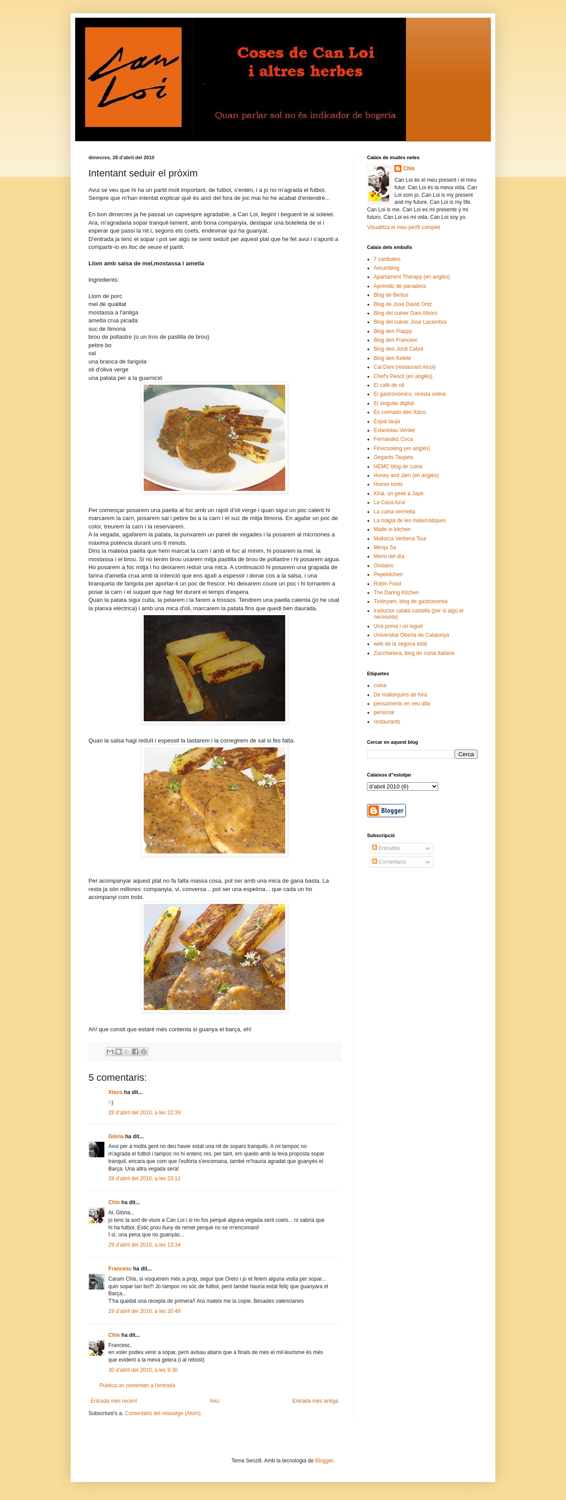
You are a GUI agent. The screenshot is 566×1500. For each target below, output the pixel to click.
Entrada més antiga (315, 1401)
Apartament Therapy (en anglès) (412, 277)
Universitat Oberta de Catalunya (411, 635)
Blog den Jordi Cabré (399, 349)
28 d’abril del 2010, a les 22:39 (144, 1113)
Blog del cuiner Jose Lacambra (410, 322)
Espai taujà (387, 421)
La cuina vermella (394, 512)
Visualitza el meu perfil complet (403, 227)
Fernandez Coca (393, 439)
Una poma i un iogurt (398, 626)
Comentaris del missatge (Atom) (162, 1413)
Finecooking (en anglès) (402, 448)
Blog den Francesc (396, 340)
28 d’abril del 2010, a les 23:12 (144, 1178)
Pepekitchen (388, 574)
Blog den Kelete (392, 358)
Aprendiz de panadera (400, 286)
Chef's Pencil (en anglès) (403, 376)
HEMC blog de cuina (398, 466)
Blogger (324, 1461)
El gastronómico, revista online (410, 394)
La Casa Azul (389, 502)
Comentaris (389, 862)
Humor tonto (388, 484)
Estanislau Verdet (394, 430)
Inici (214, 1401)
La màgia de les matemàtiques (410, 520)
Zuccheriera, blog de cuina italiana (414, 653)
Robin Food (387, 584)
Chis (114, 1202)
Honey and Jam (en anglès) (406, 475)
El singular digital (394, 403)
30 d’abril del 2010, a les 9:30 (143, 1370)
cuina (380, 685)
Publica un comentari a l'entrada (137, 1385)
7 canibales (387, 259)
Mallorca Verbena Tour (400, 539)
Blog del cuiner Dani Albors (405, 313)
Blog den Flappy (393, 331)
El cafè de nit (389, 385)
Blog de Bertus (391, 295)
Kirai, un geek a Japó (399, 493)
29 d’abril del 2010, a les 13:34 (144, 1245)
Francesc (120, 1269)
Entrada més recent (114, 1401)
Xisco (115, 1092)
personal (384, 712)
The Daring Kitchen (396, 592)
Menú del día (389, 556)
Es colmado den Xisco (400, 412)
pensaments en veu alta (402, 703)
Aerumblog (386, 268)
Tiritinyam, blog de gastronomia (410, 601)
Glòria (116, 1136)
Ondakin (384, 565)
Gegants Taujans (393, 457)
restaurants (387, 722)
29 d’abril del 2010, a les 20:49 (144, 1311)
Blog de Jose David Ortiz (403, 304)
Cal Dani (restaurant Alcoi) (405, 367)
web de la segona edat (400, 644)
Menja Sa (385, 547)
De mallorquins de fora (400, 695)
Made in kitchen (392, 529)
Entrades (386, 848)
